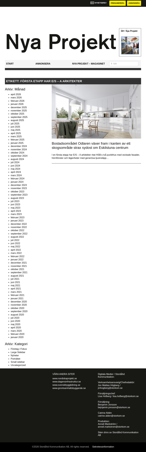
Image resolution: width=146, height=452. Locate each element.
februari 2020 (17, 334)
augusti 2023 (17, 198)
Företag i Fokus (19, 349)
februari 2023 (17, 217)
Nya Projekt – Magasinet (88, 63)
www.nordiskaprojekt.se (64, 378)
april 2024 (16, 172)
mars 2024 (16, 175)
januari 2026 (17, 104)
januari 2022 (17, 259)
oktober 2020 (17, 308)
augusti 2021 (17, 276)
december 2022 (19, 224)
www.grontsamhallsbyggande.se (69, 388)
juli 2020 (15, 318)
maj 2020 (15, 324)
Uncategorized (18, 365)
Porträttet (15, 359)
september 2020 (19, 311)
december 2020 (19, 301)
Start (10, 63)
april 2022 (16, 250)
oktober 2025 (17, 114)
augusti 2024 (17, 159)
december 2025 (19, 107)
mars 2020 (16, 331)
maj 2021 (15, 285)
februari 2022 (17, 256)
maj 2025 (15, 130)
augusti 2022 (17, 237)
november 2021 (19, 266)
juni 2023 (15, 204)
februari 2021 (17, 295)
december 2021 (19, 263)
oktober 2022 (17, 230)
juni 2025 (15, 127)
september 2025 (19, 117)
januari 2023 (17, 220)
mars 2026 (16, 97)
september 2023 (19, 195)
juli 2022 (15, 240)
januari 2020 (17, 337)
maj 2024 (15, 169)
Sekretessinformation (103, 446)
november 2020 (19, 305)
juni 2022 (15, 243)
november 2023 (19, 188)
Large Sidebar (18, 352)
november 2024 (19, 149)
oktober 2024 (17, 152)
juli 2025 (15, 123)
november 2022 (19, 227)
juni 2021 (15, 282)
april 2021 (16, 288)
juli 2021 (15, 279)
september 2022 (19, 233)
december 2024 (19, 146)
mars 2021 (16, 292)
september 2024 (19, 156)
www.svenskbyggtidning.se (66, 385)
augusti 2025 (17, 120)
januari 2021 (17, 298)
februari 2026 (17, 101)
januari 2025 (17, 143)
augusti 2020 (17, 314)
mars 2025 (16, 136)
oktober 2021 (17, 269)
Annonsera (134, 3)
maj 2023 (15, 208)
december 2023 (19, 185)
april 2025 (16, 133)
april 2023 (16, 211)
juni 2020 (15, 321)
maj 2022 (15, 246)
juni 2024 (15, 165)
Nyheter (15, 355)
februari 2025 (17, 139)
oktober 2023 (17, 191)
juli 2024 (15, 162)
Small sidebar (18, 362)
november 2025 (19, 110)
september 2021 (19, 272)
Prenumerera (117, 3)
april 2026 (16, 94)
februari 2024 (17, 178)
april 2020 (16, 327)
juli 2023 (15, 201)
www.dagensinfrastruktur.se (66, 381)
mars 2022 (16, 253)
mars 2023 (16, 214)
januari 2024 (17, 182)
